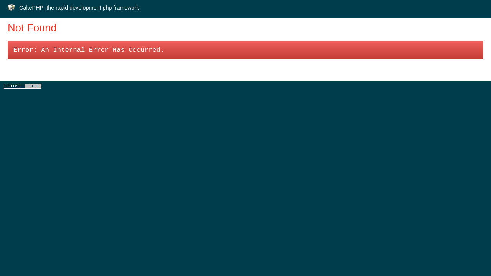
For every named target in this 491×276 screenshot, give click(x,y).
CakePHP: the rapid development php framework (79, 8)
